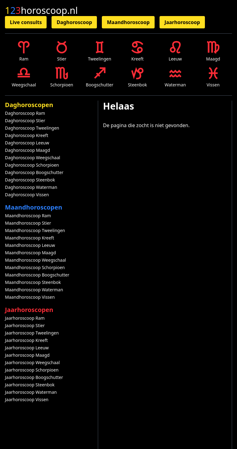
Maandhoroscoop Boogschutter (37, 275)
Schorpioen (61, 77)
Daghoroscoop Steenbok (30, 180)
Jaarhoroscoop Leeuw (27, 348)
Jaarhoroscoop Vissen (26, 399)
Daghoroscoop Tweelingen (32, 128)
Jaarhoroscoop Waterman (31, 392)
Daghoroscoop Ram (25, 113)
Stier (62, 51)
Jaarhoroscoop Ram (25, 318)
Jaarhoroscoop (182, 22)
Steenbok (137, 77)
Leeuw (175, 51)
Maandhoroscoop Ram (28, 215)
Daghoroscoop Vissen (27, 194)
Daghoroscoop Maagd (27, 150)
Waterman (175, 77)
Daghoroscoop (74, 22)
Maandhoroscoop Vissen (30, 297)
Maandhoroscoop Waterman (34, 290)
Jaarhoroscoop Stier (25, 325)
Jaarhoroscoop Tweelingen (32, 333)
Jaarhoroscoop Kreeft (26, 340)
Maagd (213, 51)
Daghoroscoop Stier (25, 120)
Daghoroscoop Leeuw (27, 143)
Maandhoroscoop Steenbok (33, 282)
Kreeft (137, 51)
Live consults (26, 22)
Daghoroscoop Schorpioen (32, 165)
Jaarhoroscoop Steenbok (30, 385)
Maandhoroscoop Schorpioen (35, 267)
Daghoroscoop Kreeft (26, 135)
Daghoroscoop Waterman (31, 187)
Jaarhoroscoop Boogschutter (34, 377)
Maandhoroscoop (128, 22)
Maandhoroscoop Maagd (30, 253)
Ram (24, 51)
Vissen (213, 77)
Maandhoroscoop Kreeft (29, 238)
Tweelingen (99, 51)
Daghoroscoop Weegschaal (32, 157)
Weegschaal (24, 77)
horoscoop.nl (41, 10)
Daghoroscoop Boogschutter (34, 172)
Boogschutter (99, 77)
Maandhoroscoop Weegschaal (35, 260)
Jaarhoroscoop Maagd (27, 355)
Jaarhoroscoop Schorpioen (32, 370)
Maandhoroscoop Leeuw (30, 245)
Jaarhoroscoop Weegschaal (32, 362)
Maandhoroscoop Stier (28, 223)
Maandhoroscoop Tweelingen (35, 230)
